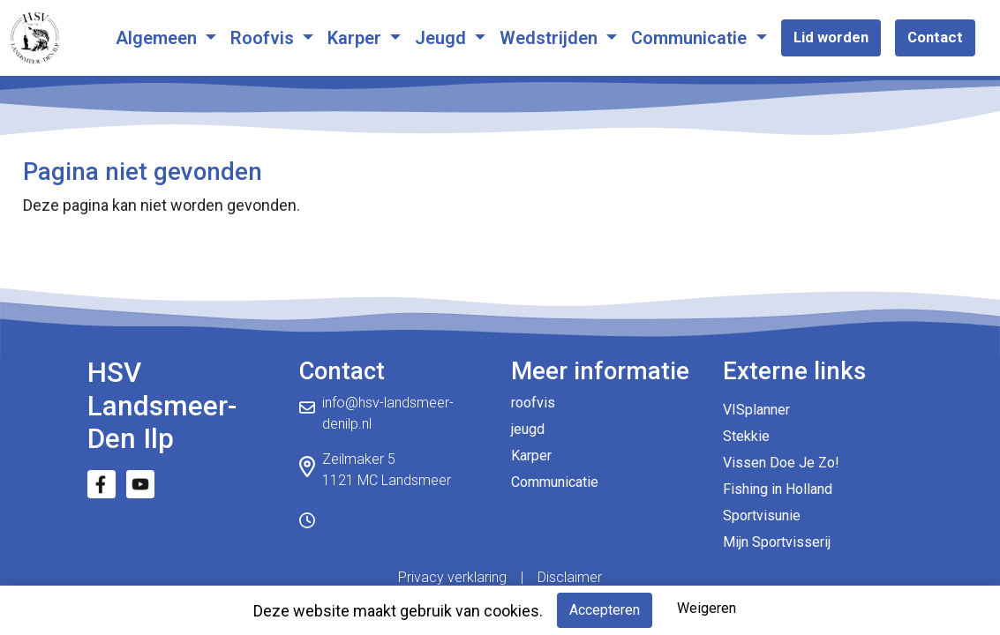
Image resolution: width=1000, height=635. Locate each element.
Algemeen (158, 38)
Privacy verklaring (452, 577)
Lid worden (830, 37)
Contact (935, 37)
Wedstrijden (551, 38)
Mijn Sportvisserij (777, 542)
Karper (356, 38)
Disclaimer (570, 577)
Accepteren (604, 609)
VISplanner (756, 409)
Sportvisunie (762, 515)
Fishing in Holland (777, 489)
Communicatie (691, 38)
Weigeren (706, 608)
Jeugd (442, 38)
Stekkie (746, 436)
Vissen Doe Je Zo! (781, 462)
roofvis (533, 402)
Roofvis (264, 38)
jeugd (528, 429)
